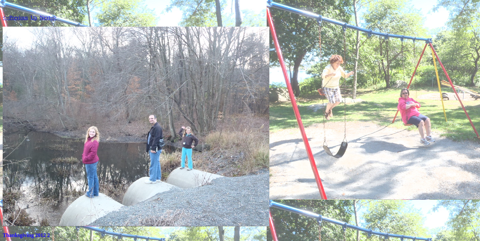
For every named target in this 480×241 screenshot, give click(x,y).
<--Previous (15, 17)
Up (34, 17)
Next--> (48, 17)
